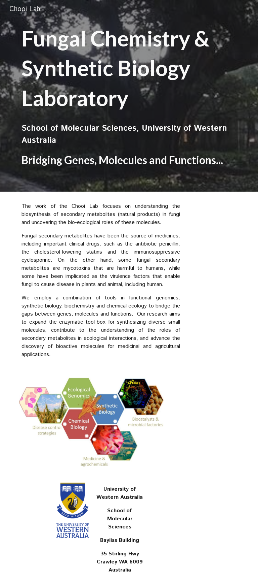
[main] (129, 68)
